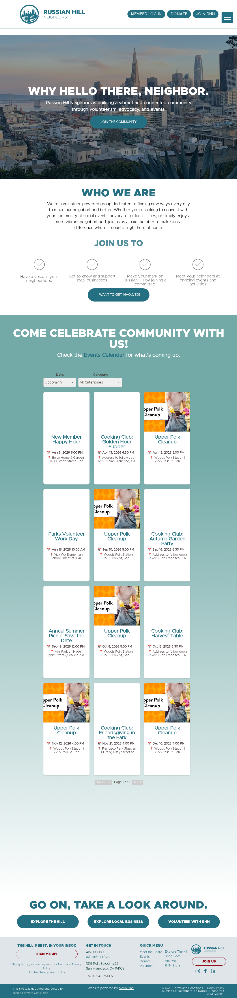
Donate (145, 961)
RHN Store (172, 965)
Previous (103, 782)
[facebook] (205, 972)
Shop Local (173, 956)
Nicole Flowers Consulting (31, 993)
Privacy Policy (214, 988)
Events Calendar (104, 355)
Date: (60, 374)
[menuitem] (146, 14)
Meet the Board (151, 952)
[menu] (227, 17)
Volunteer (147, 966)
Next (137, 782)
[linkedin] (213, 972)
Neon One (126, 988)
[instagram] (197, 972)
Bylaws (165, 988)
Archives (171, 961)
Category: (100, 374)
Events (145, 956)
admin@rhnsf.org (98, 956)
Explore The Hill (176, 951)
